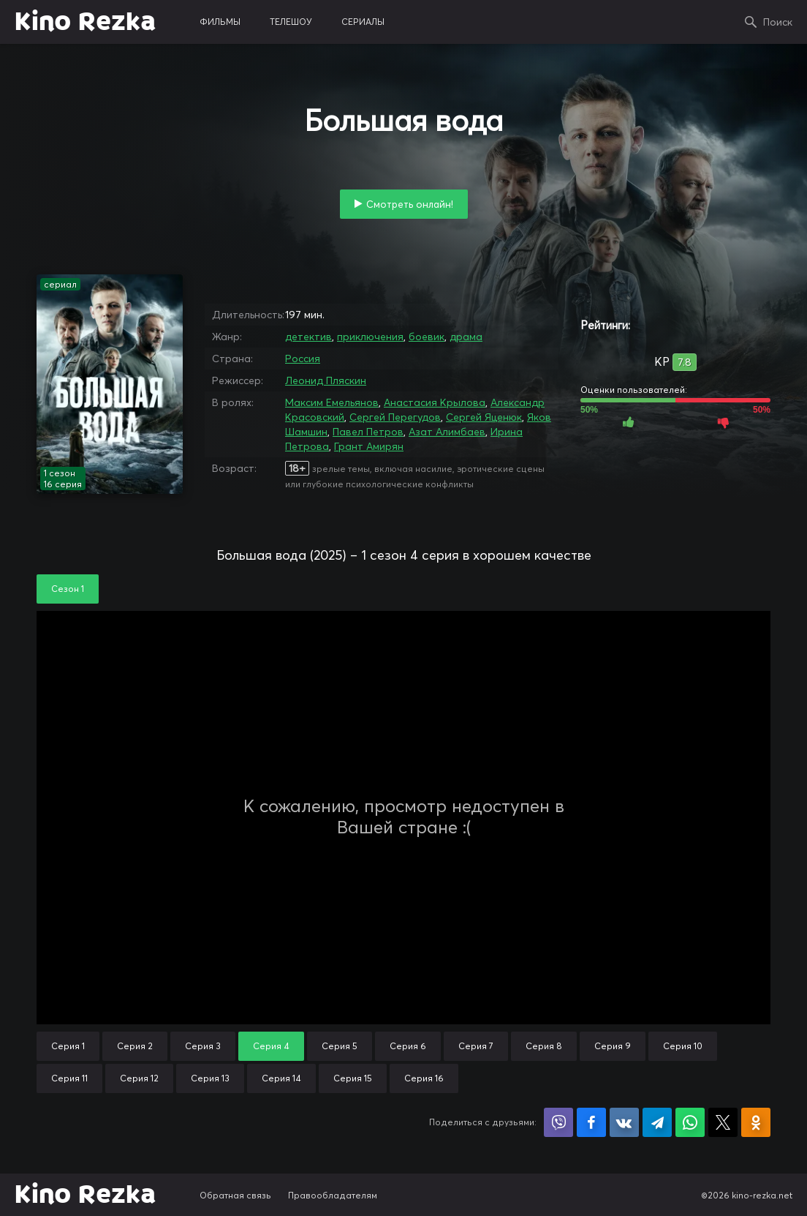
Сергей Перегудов (395, 417)
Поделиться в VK (624, 1122)
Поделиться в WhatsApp (690, 1122)
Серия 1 (68, 1045)
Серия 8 (544, 1045)
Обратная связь (235, 1195)
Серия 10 (682, 1045)
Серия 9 (612, 1045)
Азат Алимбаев (447, 431)
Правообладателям (332, 1195)
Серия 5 (339, 1045)
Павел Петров (368, 431)
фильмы (220, 21)
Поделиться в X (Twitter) (723, 1122)
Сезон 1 (67, 588)
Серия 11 (69, 1078)
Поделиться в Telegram (657, 1122)
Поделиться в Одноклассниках (755, 1122)
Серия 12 (139, 1078)
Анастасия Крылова (434, 402)
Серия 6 (408, 1045)
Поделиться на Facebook (591, 1122)
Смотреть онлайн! (409, 204)
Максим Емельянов (332, 402)
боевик (426, 336)
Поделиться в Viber (558, 1122)
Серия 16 (424, 1078)
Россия (302, 358)
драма (466, 336)
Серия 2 (135, 1045)
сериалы (362, 21)
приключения (370, 336)
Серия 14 (281, 1078)
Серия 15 (352, 1078)
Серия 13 (210, 1078)
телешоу (291, 21)
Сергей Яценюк (484, 417)
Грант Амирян (369, 446)
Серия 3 (203, 1045)
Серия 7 (475, 1045)
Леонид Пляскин (325, 380)
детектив (308, 336)
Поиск (777, 22)
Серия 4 (271, 1045)
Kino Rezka (85, 22)
